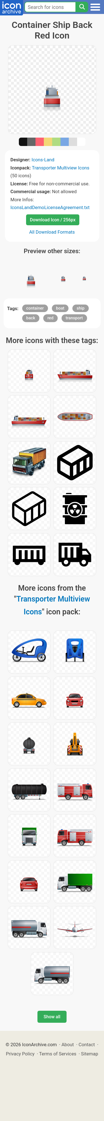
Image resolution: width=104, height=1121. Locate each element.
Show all (52, 1016)
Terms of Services (57, 1054)
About (68, 1044)
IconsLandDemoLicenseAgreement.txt (50, 207)
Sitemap (89, 1054)
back (30, 317)
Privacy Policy (20, 1054)
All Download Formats (52, 232)
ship (80, 308)
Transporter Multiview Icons (60, 168)
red (50, 317)
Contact (86, 1044)
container (35, 308)
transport (74, 317)
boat (60, 308)
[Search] (81, 7)
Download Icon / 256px (52, 219)
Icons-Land (43, 159)
